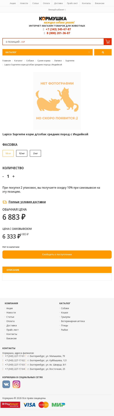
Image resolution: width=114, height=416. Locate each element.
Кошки (64, 312)
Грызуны (65, 316)
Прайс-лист (72, 3)
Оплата (46, 3)
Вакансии (99, 3)
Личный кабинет (56, 9)
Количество (13, 168)
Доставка (58, 3)
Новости (24, 3)
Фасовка (10, 144)
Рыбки (64, 329)
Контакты (86, 3)
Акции (13, 3)
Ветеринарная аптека (73, 321)
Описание (13, 269)
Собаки (65, 308)
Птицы (64, 325)
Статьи (35, 3)
